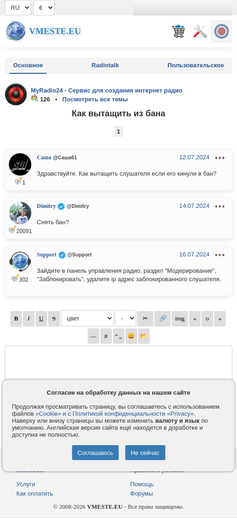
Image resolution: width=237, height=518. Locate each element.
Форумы (141, 493)
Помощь (141, 484)
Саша (44, 157)
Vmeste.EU (55, 31)
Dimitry (46, 206)
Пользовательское (195, 65)
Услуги (25, 484)
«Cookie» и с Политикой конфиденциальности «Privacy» (114, 413)
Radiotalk (105, 65)
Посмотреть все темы (95, 99)
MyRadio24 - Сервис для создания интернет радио (106, 90)
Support (46, 254)
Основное (28, 65)
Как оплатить (34, 493)
